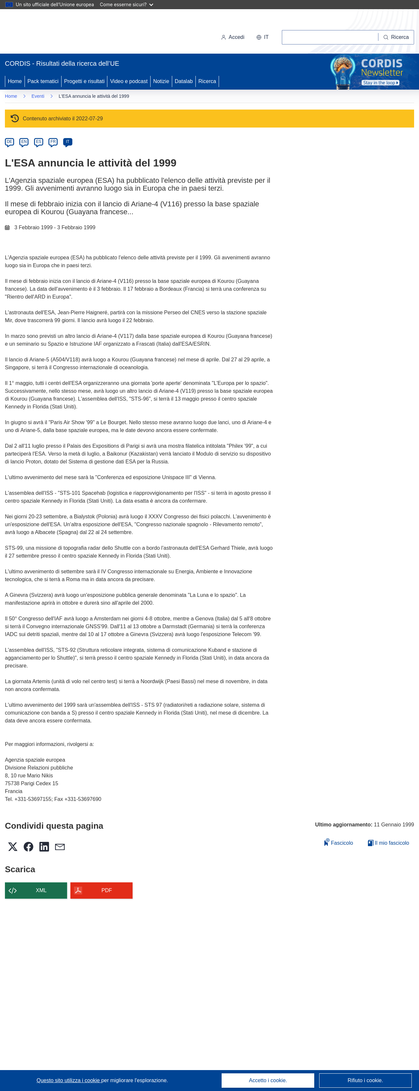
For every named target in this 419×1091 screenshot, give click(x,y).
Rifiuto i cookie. (365, 1080)
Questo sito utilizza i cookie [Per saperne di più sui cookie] (69, 1080)
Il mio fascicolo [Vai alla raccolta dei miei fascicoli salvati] (388, 843)
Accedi (233, 37)
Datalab (184, 81)
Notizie (161, 81)
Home (15, 81)
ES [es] (38, 141)
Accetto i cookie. (268, 1080)
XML (41, 890)
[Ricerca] (396, 37)
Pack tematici (43, 81)
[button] (262, 37)
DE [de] (9, 141)
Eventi (37, 96)
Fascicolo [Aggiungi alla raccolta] (338, 842)
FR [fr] (53, 141)
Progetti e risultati (84, 81)
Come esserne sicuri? (126, 4)
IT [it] (67, 141)
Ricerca (207, 81)
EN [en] (24, 141)
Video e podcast (128, 81)
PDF (106, 890)
